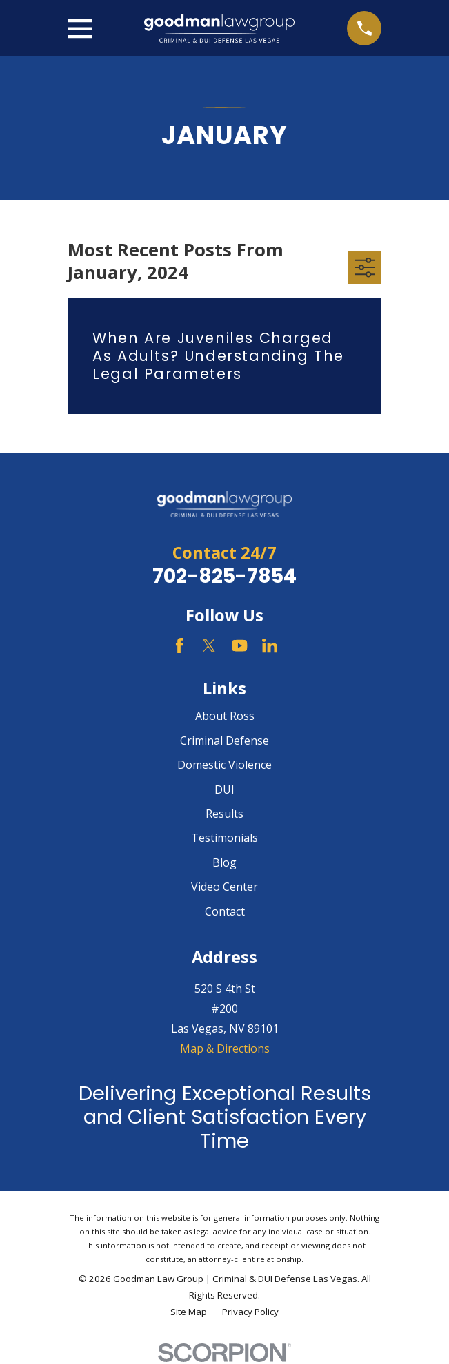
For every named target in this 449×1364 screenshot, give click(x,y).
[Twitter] (209, 645)
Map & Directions (225, 1048)
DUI (224, 789)
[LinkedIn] (269, 645)
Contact (225, 911)
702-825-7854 (224, 576)
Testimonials (224, 837)
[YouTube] (239, 645)
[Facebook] (179, 645)
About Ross (225, 715)
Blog (224, 862)
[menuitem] (188, 1312)
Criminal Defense (224, 740)
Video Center (224, 886)
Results (224, 813)
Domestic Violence (224, 764)
